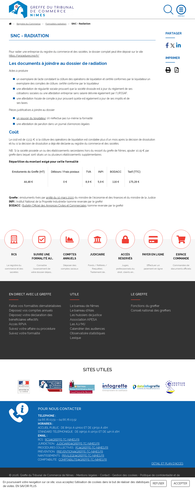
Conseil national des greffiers (151, 310)
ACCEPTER (180, 483)
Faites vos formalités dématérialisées (35, 306)
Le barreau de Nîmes (84, 306)
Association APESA (83, 319)
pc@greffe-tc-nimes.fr (91, 447)
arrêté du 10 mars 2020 (60, 197)
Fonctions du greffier (145, 306)
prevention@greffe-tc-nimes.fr (80, 451)
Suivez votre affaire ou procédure (32, 329)
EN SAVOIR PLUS (26, 486)
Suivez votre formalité (24, 333)
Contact (104, 475)
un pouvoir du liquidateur (31, 118)
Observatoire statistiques (87, 333)
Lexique (75, 338)
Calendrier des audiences (87, 329)
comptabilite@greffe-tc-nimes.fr (83, 459)
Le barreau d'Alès (82, 310)
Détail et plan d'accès (167, 463)
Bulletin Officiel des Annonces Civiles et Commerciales (54, 205)
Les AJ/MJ (77, 324)
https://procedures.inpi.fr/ (24, 55)
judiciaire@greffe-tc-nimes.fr (78, 443)
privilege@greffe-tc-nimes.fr (83, 455)
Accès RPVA (17, 324)
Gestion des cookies (124, 475)
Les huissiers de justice (86, 315)
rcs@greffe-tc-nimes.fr (62, 439)
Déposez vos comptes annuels (31, 310)
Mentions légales (86, 475)
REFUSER (158, 483)
